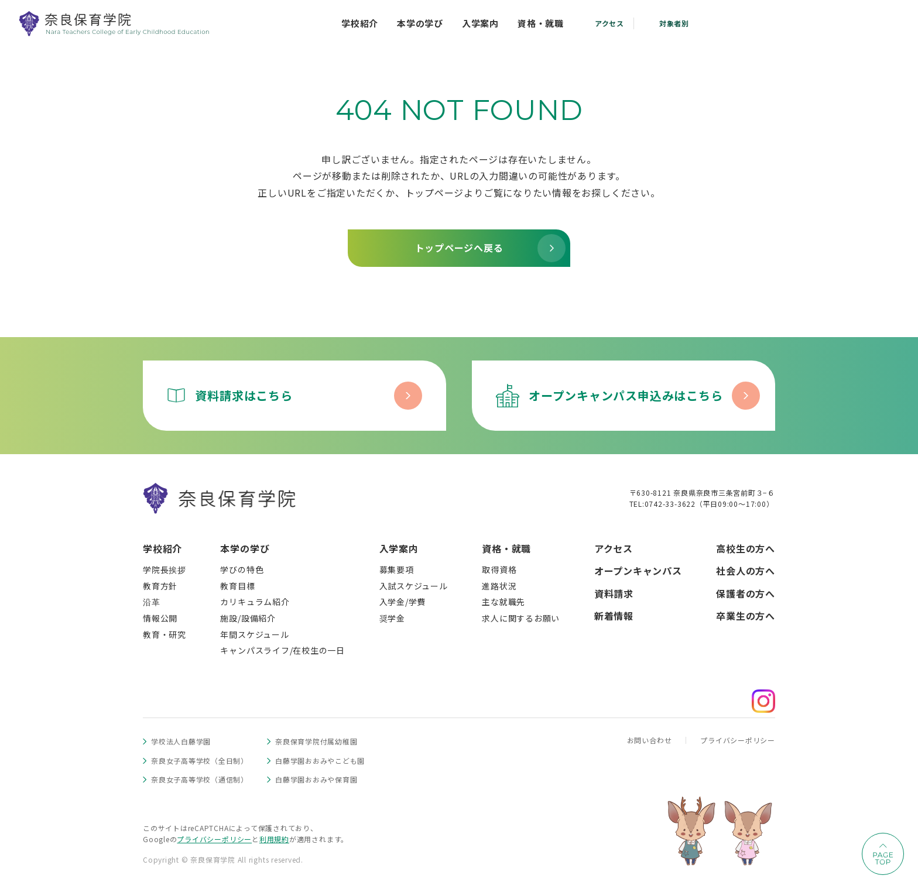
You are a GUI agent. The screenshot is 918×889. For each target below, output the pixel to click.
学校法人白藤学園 (181, 741)
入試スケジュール (413, 586)
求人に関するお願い (521, 618)
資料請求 (613, 593)
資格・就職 (506, 548)
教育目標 (237, 586)
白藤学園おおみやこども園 (320, 761)
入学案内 (399, 548)
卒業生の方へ (745, 616)
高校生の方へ (745, 548)
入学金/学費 (402, 601)
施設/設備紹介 (247, 618)
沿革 (151, 601)
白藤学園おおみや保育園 (316, 779)
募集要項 (396, 569)
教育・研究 (164, 634)
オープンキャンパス (638, 571)
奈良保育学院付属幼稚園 (316, 741)
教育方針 (160, 586)
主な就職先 (503, 601)
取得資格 (499, 569)
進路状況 (499, 586)
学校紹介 (162, 548)
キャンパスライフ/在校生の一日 (282, 650)
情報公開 (160, 618)
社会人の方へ (745, 571)
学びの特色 (241, 569)
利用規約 (274, 839)
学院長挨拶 (164, 569)
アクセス (613, 548)
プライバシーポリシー (737, 740)
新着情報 (613, 616)
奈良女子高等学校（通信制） (199, 779)
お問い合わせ (649, 740)
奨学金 (392, 618)
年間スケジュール (254, 634)
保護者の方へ (745, 593)
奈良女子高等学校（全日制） (199, 761)
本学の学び (244, 548)
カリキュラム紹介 (254, 601)
